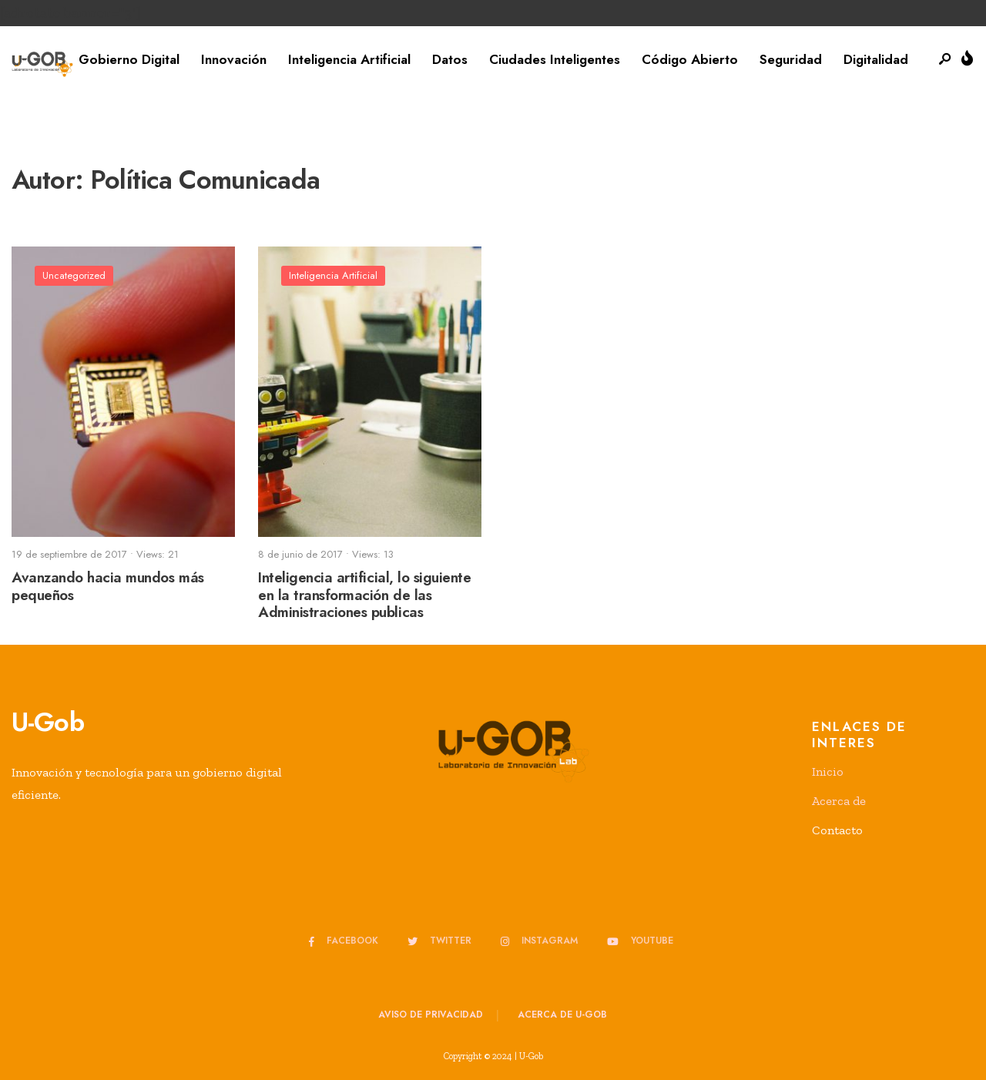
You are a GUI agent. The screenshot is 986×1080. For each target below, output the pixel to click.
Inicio (827, 771)
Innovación (234, 59)
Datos (450, 59)
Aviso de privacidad (430, 1014)
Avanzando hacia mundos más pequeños (108, 586)
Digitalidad (875, 59)
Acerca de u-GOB (562, 1014)
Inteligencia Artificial (349, 59)
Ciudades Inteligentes (554, 59)
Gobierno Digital (129, 59)
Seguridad (791, 59)
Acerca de (839, 800)
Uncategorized (74, 275)
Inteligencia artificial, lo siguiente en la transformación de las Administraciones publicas (364, 595)
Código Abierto (690, 59)
